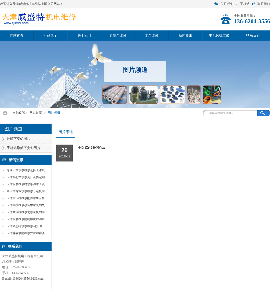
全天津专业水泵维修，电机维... (26, 191)
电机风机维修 (219, 35)
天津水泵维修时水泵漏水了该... (26, 184)
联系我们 (261, 4)
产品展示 (50, 35)
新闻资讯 (185, 35)
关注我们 (223, 4)
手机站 (243, 4)
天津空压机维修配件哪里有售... (26, 198)
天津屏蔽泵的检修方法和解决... (26, 233)
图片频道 (54, 113)
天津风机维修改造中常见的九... (26, 205)
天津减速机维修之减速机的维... (26, 212)
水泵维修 (151, 35)
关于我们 (84, 35)
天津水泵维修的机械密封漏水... (26, 219)
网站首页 (16, 35)
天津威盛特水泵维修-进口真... (25, 226)
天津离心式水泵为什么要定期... (26, 177)
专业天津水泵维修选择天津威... (26, 170)
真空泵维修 (118, 35)
